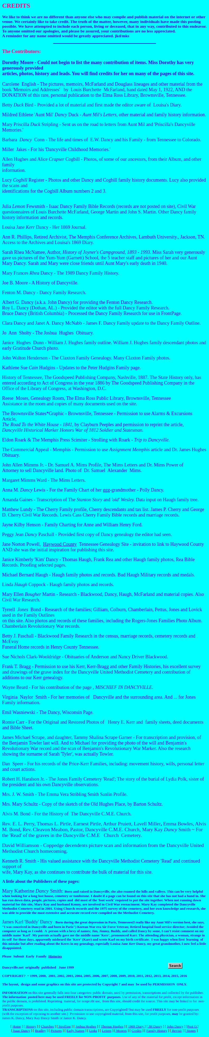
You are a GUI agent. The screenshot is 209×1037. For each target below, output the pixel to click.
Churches (47, 1026)
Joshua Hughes (85, 1026)
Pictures (56, 1031)
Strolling (64, 1026)
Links (93, 1031)
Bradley (40, 1031)
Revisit (176, 1031)
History (31, 1026)
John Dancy (175, 1026)
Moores (121, 1031)
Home (16, 1026)
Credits (137, 1031)
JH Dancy (155, 1026)
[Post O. (191, 1026)
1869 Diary (136, 1026)
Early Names (76, 1031)
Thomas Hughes (112, 1026)
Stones (191, 1031)
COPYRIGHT (13, 976)
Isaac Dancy (21, 1031)
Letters (106, 1031)
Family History (156, 1031)
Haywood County (60, 544)
